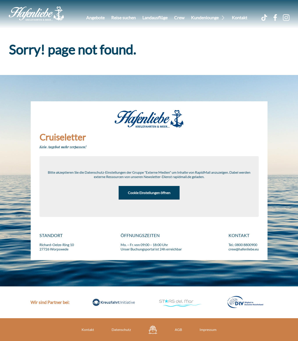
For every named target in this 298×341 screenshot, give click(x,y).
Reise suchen (123, 17)
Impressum (208, 329)
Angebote (95, 17)
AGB (178, 329)
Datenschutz (121, 329)
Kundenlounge (205, 17)
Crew (179, 17)
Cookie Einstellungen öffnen (149, 193)
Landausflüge (155, 17)
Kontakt (239, 17)
